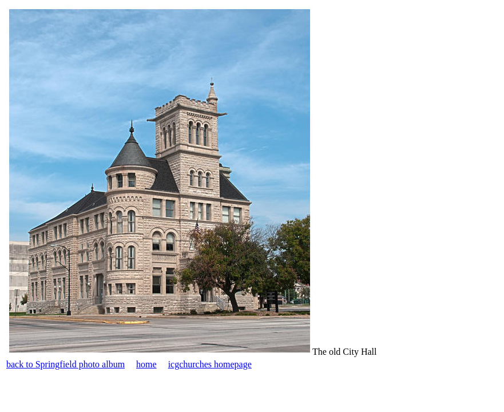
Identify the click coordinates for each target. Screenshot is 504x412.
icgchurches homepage (210, 364)
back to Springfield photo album (65, 364)
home (146, 364)
